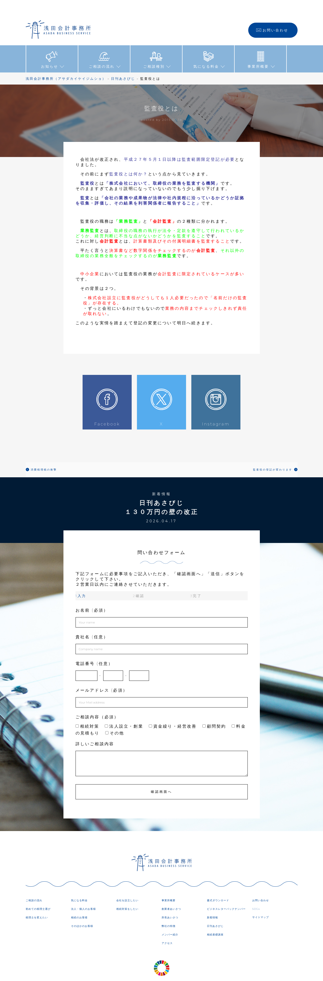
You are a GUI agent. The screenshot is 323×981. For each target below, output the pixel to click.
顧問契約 (214, 711)
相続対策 (87, 711)
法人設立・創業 (124, 711)
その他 (114, 718)
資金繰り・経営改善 (173, 711)
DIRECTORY (203, 973)
